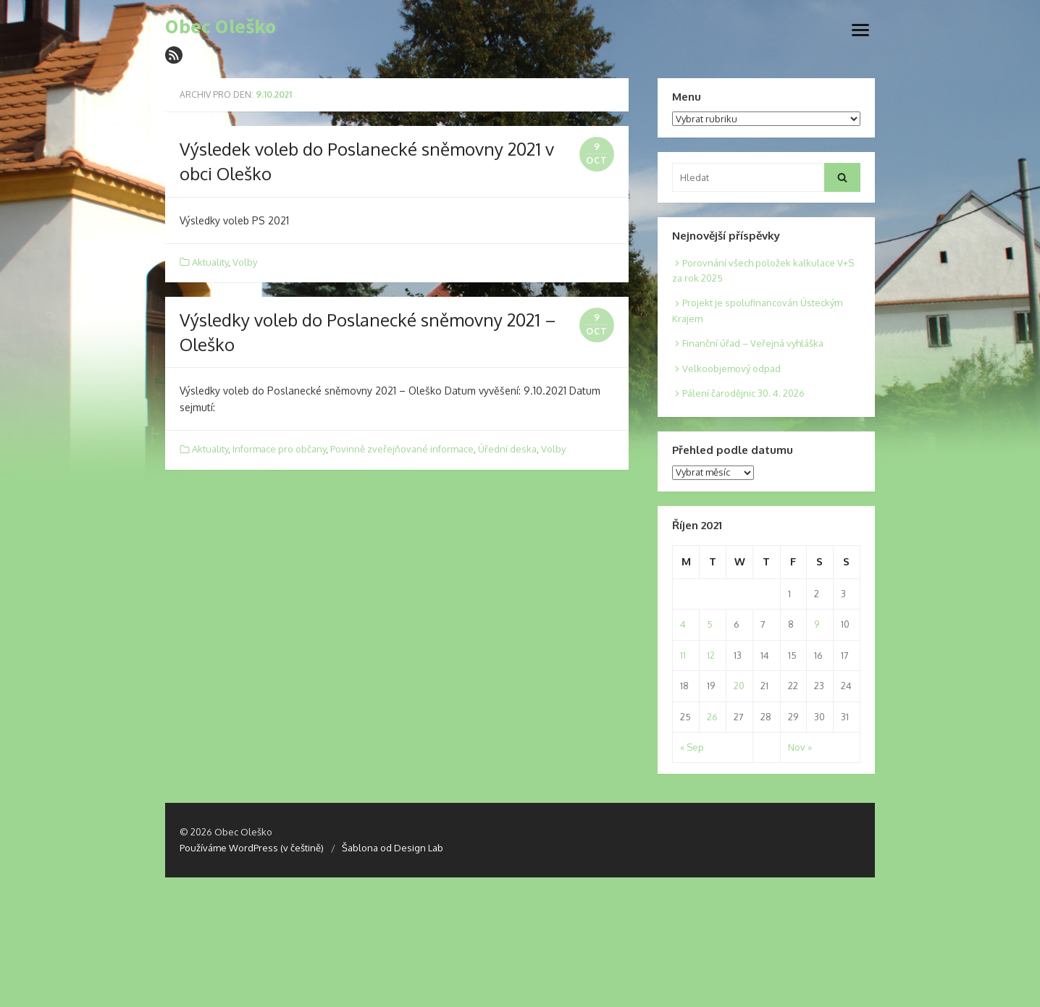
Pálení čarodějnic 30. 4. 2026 (743, 393)
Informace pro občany (279, 449)
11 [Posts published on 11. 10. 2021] (683, 655)
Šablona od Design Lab (392, 848)
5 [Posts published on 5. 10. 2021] (710, 624)
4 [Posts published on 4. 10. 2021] (683, 624)
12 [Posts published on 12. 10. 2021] (711, 655)
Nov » (800, 747)
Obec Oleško (220, 26)
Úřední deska (507, 449)
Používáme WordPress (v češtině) (252, 848)
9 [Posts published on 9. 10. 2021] (816, 624)
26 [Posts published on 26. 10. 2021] (712, 716)
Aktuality (210, 262)
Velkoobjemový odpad (731, 368)
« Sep (692, 747)
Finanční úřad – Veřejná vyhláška (752, 343)
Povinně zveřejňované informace (402, 449)
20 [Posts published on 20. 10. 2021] (739, 685)
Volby (244, 262)
